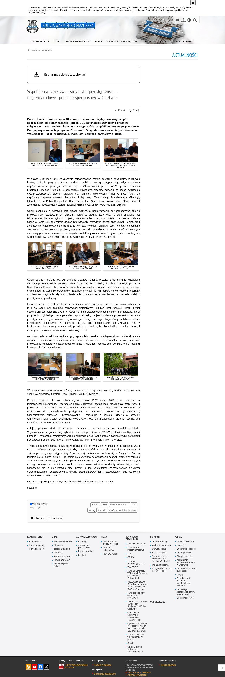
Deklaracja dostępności (105, 674)
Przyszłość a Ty (36, 549)
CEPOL (131, 557)
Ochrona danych (158, 601)
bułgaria (95, 504)
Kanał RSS (28, 667)
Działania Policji (35, 536)
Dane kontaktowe (185, 541)
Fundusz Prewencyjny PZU (136, 562)
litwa (134, 504)
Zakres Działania (62, 549)
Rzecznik (181, 545)
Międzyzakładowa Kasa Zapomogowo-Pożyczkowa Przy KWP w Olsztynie (137, 585)
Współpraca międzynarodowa (135, 548)
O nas (54, 536)
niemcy (92, 510)
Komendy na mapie (63, 556)
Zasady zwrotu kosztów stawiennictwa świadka (184, 582)
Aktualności (47, 50)
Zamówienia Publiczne (86, 536)
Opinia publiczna (160, 565)
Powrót (120, 110)
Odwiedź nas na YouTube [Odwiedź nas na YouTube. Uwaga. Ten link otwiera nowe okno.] (34, 667)
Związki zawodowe (136, 544)
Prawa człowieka (62, 560)
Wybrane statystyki (161, 545)
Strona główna (34, 50)
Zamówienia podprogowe (84, 546)
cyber (104, 504)
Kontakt (82, 555)
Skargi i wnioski (184, 556)
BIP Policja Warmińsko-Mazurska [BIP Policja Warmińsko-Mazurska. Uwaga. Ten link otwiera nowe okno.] (76, 666)
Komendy (58, 553)
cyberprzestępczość (119, 504)
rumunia (102, 510)
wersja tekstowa (168, 665)
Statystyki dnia (159, 549)
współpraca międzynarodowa (122, 510)
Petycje (180, 575)
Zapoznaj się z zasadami (139, 672)
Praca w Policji (110, 554)
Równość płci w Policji (61, 565)
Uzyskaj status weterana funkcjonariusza (135, 649)
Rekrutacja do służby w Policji (110, 542)
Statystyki (155, 536)
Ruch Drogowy (159, 553)
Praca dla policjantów (108, 549)
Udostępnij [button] (37, 518)
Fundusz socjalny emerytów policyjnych (136, 595)
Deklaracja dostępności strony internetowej (186, 592)
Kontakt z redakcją (102, 665)
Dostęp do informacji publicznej (187, 570)
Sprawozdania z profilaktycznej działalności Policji (161, 558)
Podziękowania (36, 545)
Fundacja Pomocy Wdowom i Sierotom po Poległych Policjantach (137, 575)
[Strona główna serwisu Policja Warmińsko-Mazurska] (178, 20)
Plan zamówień (85, 551)
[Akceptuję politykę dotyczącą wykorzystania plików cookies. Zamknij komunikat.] (193, 2)
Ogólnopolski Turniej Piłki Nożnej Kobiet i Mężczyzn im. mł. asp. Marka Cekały (137, 627)
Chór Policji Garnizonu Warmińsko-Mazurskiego (133, 616)
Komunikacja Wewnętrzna (132, 538)
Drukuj (134, 110)
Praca (104, 536)
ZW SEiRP (132, 567)
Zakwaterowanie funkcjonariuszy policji (135, 637)
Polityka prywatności (137, 675)
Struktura (58, 545)
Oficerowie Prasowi (186, 549)
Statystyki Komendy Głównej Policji (162, 570)
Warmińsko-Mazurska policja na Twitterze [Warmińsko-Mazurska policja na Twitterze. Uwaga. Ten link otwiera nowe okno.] (46, 667)
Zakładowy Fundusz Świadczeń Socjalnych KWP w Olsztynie (137, 605)
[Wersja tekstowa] (189, 20)
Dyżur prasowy (184, 553)
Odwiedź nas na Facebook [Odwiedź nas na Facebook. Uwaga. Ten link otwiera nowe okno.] (40, 667)
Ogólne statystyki (160, 541)
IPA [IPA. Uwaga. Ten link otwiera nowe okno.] (129, 554)
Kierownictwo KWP (63, 541)
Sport (130, 643)
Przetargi (82, 541)
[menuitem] (39, 40)
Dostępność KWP (185, 598)
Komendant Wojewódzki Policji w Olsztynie (186, 562)
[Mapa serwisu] (183, 20)
